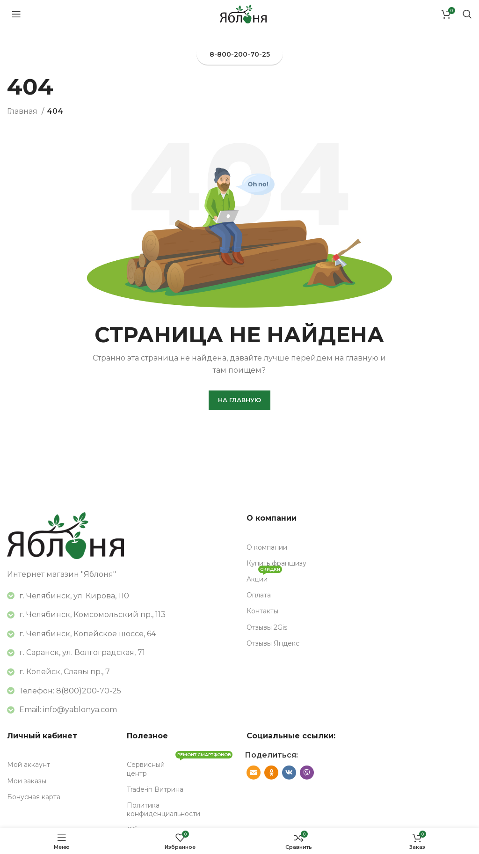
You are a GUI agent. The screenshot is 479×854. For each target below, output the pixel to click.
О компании (267, 547)
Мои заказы (26, 781)
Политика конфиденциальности (163, 809)
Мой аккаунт (28, 764)
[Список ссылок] (119, 691)
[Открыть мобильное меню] (16, 14)
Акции (264, 577)
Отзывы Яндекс (273, 643)
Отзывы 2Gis (267, 627)
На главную (239, 400)
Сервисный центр (179, 767)
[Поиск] (467, 14)
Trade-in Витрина (155, 789)
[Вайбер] (307, 773)
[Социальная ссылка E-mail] (254, 773)
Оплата (259, 595)
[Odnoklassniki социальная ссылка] (271, 773)
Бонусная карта (33, 797)
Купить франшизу (276, 563)
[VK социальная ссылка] (289, 773)
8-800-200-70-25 (240, 54)
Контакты (262, 611)
